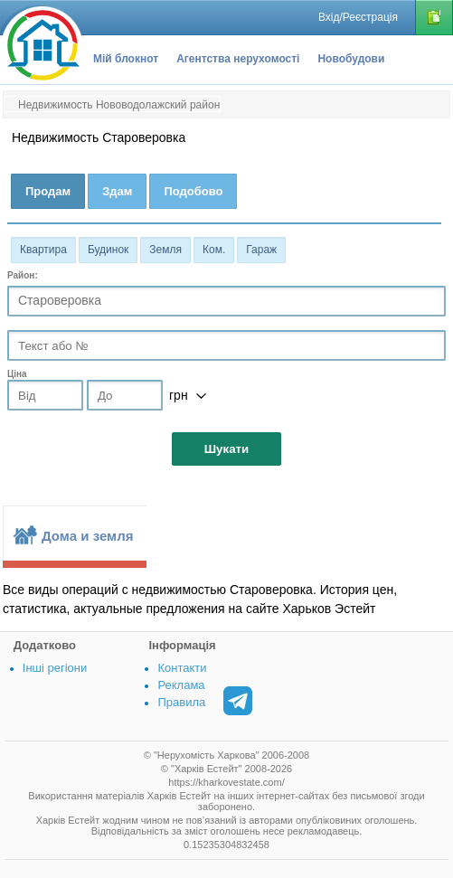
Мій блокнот (125, 58)
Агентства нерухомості (237, 58)
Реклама (180, 685)
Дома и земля (87, 535)
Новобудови (350, 58)
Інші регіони (55, 668)
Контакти (181, 668)
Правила (181, 702)
